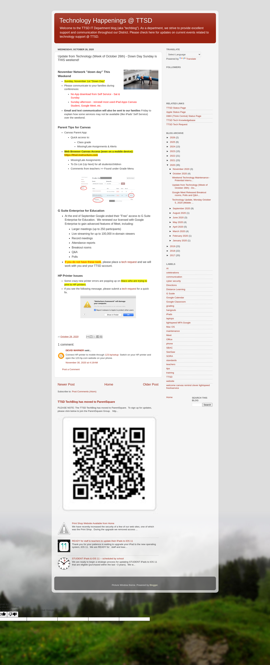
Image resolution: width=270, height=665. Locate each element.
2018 (173, 251)
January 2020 (180, 240)
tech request (129, 261)
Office (169, 339)
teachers (170, 364)
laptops (170, 318)
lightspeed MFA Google (178, 322)
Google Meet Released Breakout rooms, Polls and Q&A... (189, 194)
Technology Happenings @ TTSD (105, 20)
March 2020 (179, 231)
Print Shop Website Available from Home (93, 523)
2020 (173, 165)
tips (168, 368)
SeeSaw (170, 352)
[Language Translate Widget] (183, 54)
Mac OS (170, 327)
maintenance (173, 331)
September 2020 (182, 208)
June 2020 (178, 217)
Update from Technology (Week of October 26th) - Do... (190, 186)
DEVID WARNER (75, 350)
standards (171, 360)
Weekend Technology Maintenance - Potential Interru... (191, 179)
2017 (173, 255)
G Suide (170, 293)
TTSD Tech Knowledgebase (180, 120)
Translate (187, 59)
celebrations (172, 272)
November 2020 (181, 169)
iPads (169, 314)
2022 (173, 155)
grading (170, 306)
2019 (173, 246)
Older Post (150, 384)
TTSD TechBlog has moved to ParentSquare (86, 401)
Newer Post (66, 384)
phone (169, 343)
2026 (173, 137)
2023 (173, 151)
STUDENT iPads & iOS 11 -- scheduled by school (98, 558)
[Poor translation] (12, 614)
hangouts (171, 310)
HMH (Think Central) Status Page (183, 116)
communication (174, 276)
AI (167, 268)
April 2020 (178, 226)
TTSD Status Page (176, 108)
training (170, 372)
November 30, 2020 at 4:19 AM (82, 362)
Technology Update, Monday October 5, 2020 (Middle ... (191, 201)
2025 (173, 142)
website (170, 381)
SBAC (169, 347)
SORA (169, 356)
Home (108, 384)
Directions (171, 285)
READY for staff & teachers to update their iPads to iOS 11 (102, 541)
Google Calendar (175, 297)
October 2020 (180, 173)
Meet (169, 335)
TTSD (169, 377)
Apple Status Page (176, 112)
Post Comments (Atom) (84, 391)
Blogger (154, 585)
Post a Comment (71, 369)
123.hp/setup (112, 354)
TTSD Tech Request (176, 124)
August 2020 (180, 213)
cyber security (173, 281)
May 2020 (178, 222)
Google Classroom (176, 301)
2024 (173, 146)
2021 (173, 160)
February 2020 (181, 236)
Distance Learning (175, 289)
